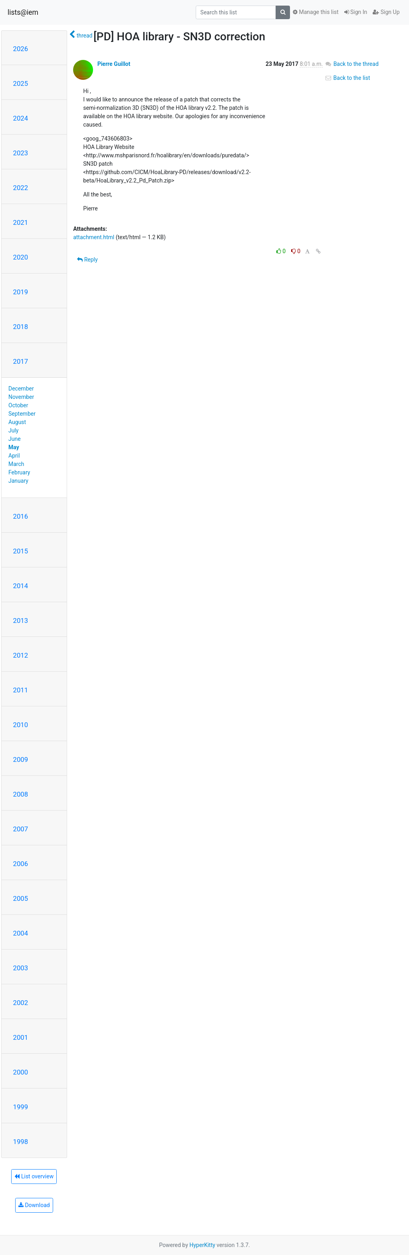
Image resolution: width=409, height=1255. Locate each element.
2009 (20, 759)
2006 (20, 864)
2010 (20, 725)
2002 (20, 1003)
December (21, 388)
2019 (20, 292)
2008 (20, 794)
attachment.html (93, 237)
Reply (87, 259)
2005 (20, 898)
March (16, 464)
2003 (20, 968)
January (18, 481)
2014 (20, 586)
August (17, 422)
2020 (20, 257)
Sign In (355, 12)
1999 (20, 1107)
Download (34, 1205)
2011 (20, 690)
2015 (20, 551)
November (21, 397)
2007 (20, 829)
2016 (20, 516)
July (13, 430)
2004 (20, 933)
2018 (20, 327)
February (19, 472)
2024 (20, 118)
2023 (20, 153)
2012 (20, 655)
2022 (20, 188)
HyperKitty (202, 1245)
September (22, 413)
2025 (20, 83)
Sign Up (386, 12)
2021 (20, 222)
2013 (20, 621)
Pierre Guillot (114, 64)
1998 (20, 1142)
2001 (20, 1037)
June (14, 439)
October (18, 405)
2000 (20, 1072)
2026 (20, 49)
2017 (20, 361)
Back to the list (347, 78)
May (13, 447)
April (14, 455)
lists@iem (23, 12)
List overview (34, 1176)
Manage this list (315, 12)
